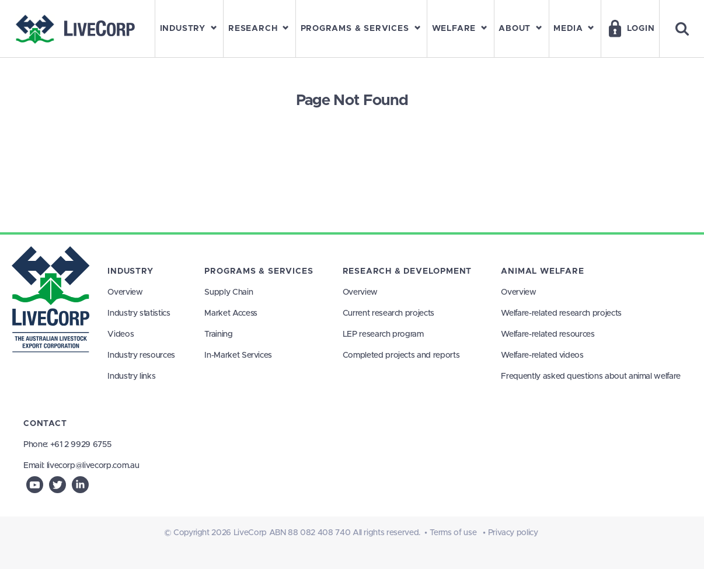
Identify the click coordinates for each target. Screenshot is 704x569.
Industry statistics (138, 313)
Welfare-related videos (542, 355)
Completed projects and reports (401, 355)
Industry (130, 271)
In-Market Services (238, 355)
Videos (120, 334)
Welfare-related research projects (561, 313)
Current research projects (388, 313)
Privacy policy (513, 533)
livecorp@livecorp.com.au (93, 466)
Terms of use (453, 533)
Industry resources (141, 355)
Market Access (230, 313)
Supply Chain (228, 292)
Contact (45, 424)
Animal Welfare (542, 271)
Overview (124, 292)
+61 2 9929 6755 (80, 445)
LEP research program (383, 334)
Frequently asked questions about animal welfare (591, 376)
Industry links (131, 376)
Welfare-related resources (547, 334)
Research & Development (407, 271)
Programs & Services (258, 271)
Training (218, 334)
